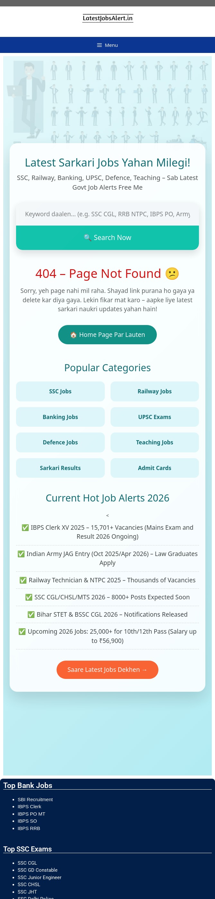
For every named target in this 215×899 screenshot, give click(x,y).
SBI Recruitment (36, 799)
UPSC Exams (154, 418)
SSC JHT (28, 892)
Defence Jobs (60, 444)
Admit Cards (154, 469)
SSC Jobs (60, 393)
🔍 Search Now (107, 239)
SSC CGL (27, 863)
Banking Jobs (60, 418)
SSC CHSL (29, 884)
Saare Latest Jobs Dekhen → (107, 671)
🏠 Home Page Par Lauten (107, 336)
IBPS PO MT (31, 814)
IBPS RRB (29, 828)
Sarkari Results (60, 469)
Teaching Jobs (154, 444)
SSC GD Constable (38, 870)
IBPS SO (27, 821)
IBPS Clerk (30, 806)
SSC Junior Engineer (40, 877)
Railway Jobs (155, 393)
